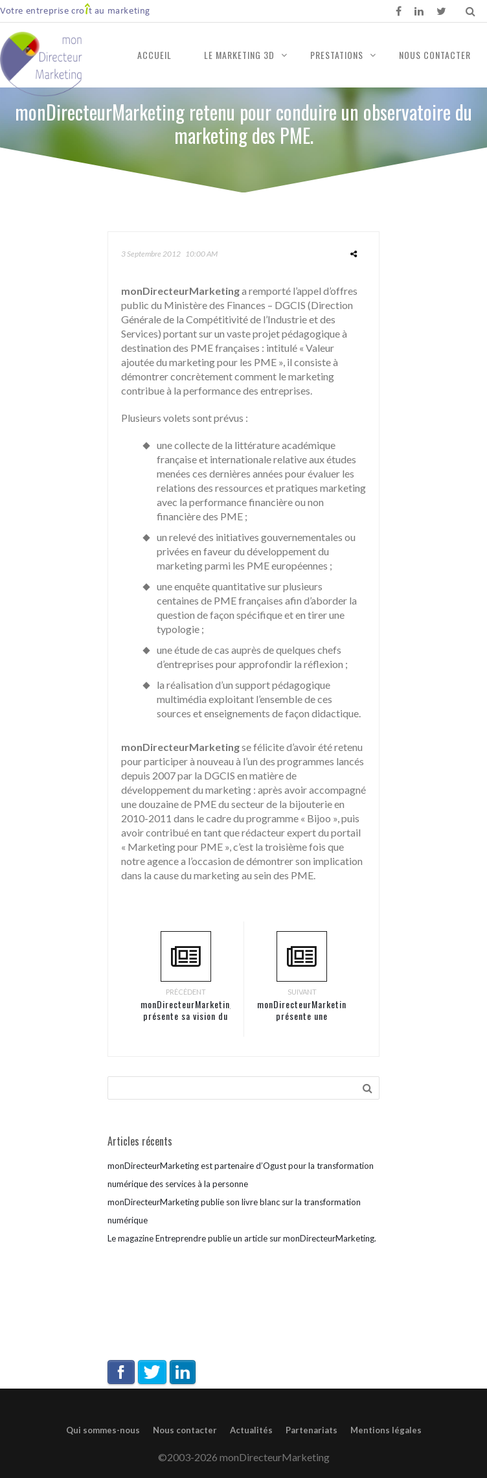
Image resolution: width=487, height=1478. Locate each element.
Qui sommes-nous (103, 1430)
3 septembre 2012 (151, 254)
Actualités (251, 1430)
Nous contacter (435, 55)
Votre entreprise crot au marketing (75, 10)
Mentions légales (386, 1430)
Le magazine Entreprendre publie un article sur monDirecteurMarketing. (242, 1238)
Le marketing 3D (239, 55)
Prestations (336, 55)
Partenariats (311, 1430)
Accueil (154, 55)
